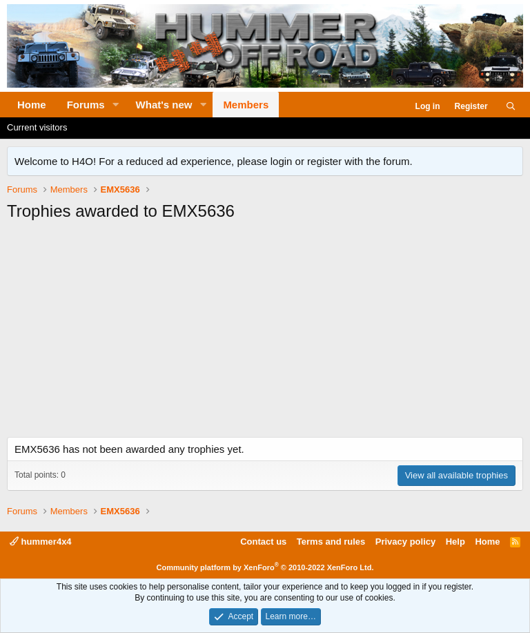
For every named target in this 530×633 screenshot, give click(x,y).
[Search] (511, 106)
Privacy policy (405, 541)
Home (31, 104)
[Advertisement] (265, 333)
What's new (164, 104)
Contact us (263, 541)
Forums (86, 104)
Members (245, 104)
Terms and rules (331, 541)
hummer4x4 (41, 541)
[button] (116, 104)
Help (455, 541)
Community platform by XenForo (265, 567)
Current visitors (37, 127)
